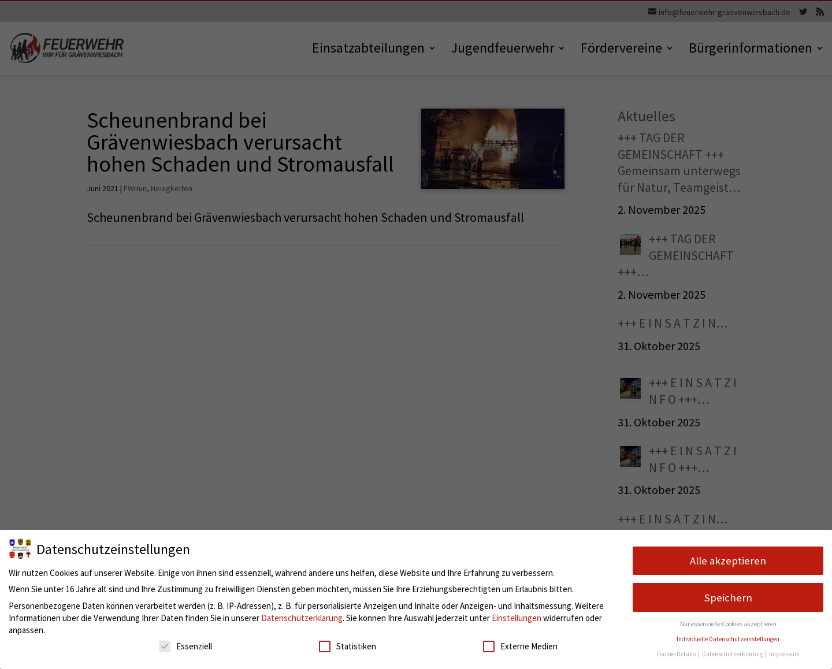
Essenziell (185, 646)
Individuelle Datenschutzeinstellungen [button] (728, 639)
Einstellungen (516, 617)
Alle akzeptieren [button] (728, 560)
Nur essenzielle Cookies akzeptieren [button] (728, 624)
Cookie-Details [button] (676, 654)
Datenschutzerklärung (302, 617)
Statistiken (347, 646)
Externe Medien (520, 646)
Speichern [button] (728, 597)
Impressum (784, 654)
